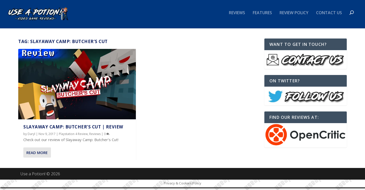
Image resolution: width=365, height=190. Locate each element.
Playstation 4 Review (73, 137)
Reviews (237, 16)
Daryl (31, 137)
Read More (37, 155)
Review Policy (294, 16)
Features (262, 16)
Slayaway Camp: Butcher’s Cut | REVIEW (73, 130)
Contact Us (329, 16)
